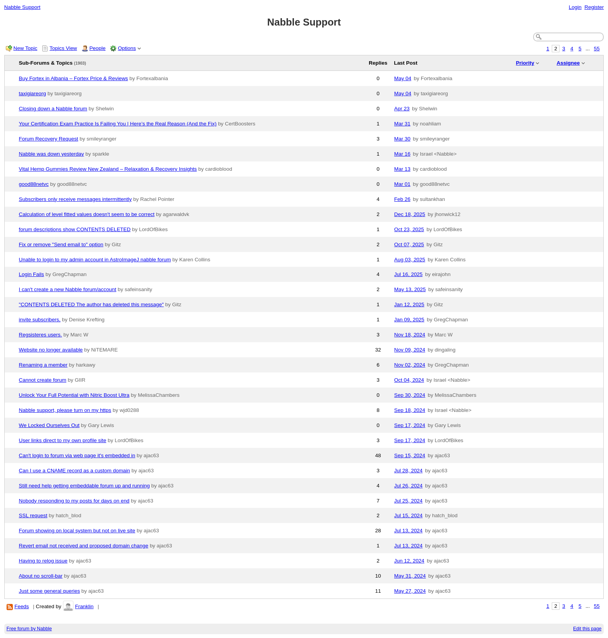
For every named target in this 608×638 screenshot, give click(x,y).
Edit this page (587, 628)
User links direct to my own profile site (63, 440)
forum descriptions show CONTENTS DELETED (75, 229)
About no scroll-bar (41, 576)
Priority (525, 63)
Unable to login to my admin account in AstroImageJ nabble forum (95, 259)
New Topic (26, 48)
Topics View (63, 48)
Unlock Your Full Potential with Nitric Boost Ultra (74, 395)
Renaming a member (43, 365)
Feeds (21, 606)
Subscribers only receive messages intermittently (75, 199)
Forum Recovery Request (48, 139)
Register (594, 7)
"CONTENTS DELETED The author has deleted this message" (91, 304)
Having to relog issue (43, 561)
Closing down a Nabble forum (53, 108)
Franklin (84, 606)
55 (597, 48)
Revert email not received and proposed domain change (84, 546)
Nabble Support (22, 7)
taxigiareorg (32, 93)
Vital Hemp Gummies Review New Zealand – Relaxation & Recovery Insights (108, 169)
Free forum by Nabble (29, 628)
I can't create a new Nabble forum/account (67, 289)
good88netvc (34, 184)
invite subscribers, (40, 319)
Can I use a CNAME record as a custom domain (74, 470)
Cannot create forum (43, 380)
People (97, 48)
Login (575, 7)
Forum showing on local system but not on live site (77, 530)
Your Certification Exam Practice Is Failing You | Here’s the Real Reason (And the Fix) (118, 124)
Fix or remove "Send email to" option (61, 244)
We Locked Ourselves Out (49, 425)
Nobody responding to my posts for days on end (74, 501)
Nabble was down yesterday (51, 154)
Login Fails (31, 274)
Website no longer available (51, 350)
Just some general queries (49, 591)
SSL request (33, 515)
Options (127, 48)
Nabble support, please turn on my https (65, 410)
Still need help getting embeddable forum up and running (84, 486)
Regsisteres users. (40, 335)
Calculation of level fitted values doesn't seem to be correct (87, 214)
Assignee (568, 63)
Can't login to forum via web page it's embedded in (77, 455)
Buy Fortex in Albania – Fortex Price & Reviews (73, 78)
